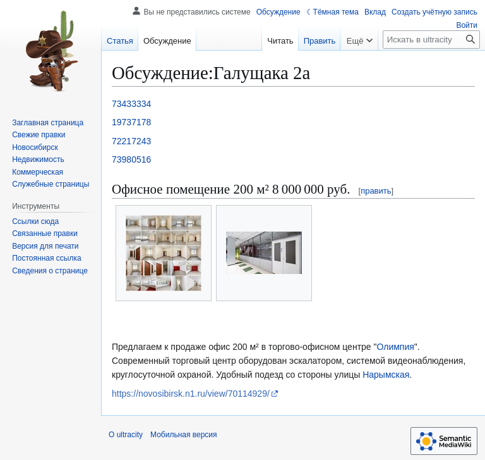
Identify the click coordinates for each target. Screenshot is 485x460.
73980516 (131, 159)
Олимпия (395, 347)
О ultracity (126, 434)
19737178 (131, 122)
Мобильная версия (183, 434)
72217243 (131, 141)
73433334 (131, 104)
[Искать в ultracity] (431, 39)
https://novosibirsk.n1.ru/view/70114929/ (191, 394)
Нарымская (385, 375)
